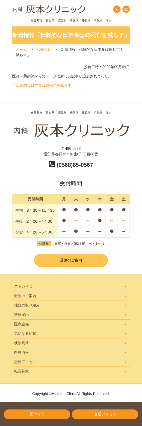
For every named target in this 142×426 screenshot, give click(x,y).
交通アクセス (25, 362)
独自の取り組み (27, 305)
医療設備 (21, 324)
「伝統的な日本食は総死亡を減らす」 (43, 85)
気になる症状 (25, 333)
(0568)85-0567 (71, 165)
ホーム (21, 49)
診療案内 (21, 315)
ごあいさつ (23, 286)
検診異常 (21, 343)
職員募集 (21, 371)
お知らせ (43, 49)
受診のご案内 (71, 260)
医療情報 (21, 352)
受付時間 (37, 414)
